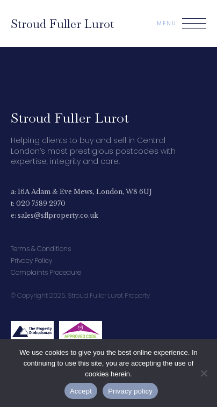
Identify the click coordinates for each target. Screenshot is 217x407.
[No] (203, 373)
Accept (81, 391)
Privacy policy (130, 391)
